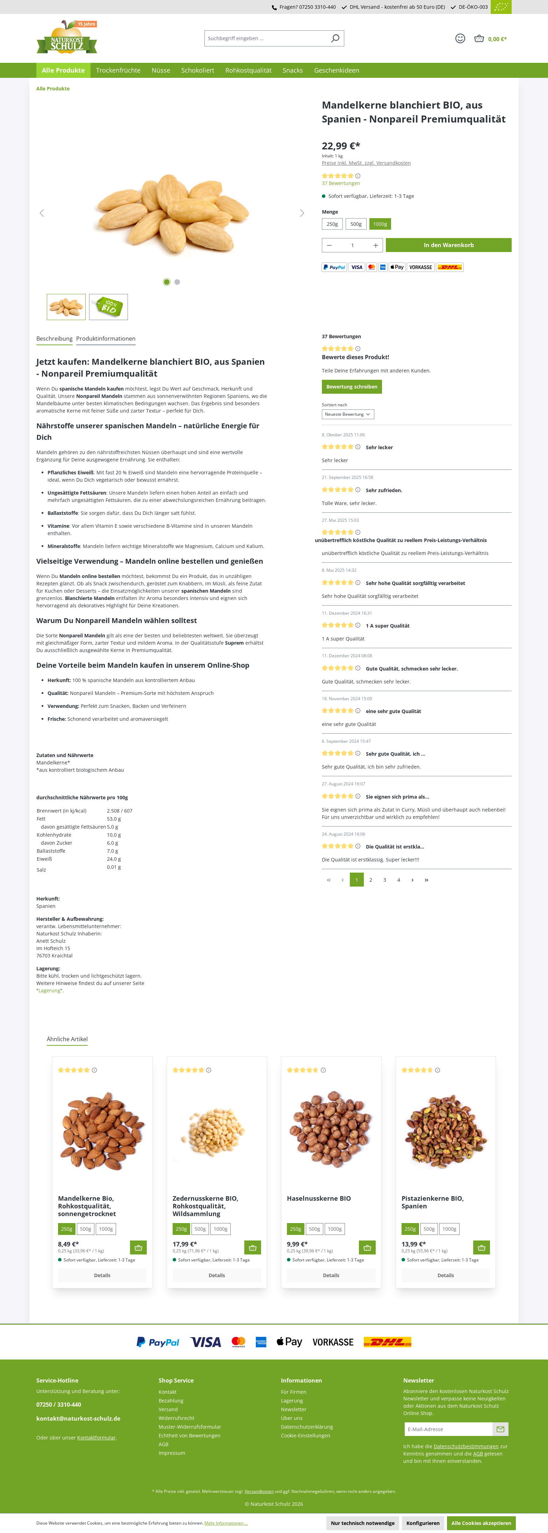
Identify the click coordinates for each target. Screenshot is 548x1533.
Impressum (172, 1453)
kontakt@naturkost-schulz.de (78, 1418)
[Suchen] (335, 38)
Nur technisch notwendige (363, 1523)
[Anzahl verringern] (329, 245)
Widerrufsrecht (176, 1418)
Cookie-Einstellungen (305, 1435)
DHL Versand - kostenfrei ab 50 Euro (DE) (397, 6)
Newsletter (294, 1409)
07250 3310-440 (317, 6)
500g (356, 224)
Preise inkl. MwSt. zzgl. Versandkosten (366, 163)
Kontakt (167, 1391)
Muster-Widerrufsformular (190, 1426)
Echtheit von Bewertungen (190, 1435)
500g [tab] (85, 1228)
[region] (172, 229)
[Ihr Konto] (460, 38)
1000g (380, 224)
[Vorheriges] (41, 213)
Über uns (292, 1418)
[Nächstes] (302, 213)
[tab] (54, 339)
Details (102, 1275)
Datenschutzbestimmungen (466, 1446)
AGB (163, 1444)
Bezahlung (171, 1400)
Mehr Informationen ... (226, 1523)
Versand (168, 1409)
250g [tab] (66, 1228)
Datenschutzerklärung (307, 1426)
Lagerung (49, 990)
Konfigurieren (423, 1523)
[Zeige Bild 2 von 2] (177, 282)
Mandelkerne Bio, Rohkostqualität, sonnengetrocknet (87, 1205)
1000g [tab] (106, 1228)
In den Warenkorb (449, 245)
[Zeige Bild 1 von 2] (167, 282)
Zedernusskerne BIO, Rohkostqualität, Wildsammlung (205, 1205)
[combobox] (265, 38)
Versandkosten (259, 1491)
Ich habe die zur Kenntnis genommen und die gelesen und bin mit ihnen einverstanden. (455, 1453)
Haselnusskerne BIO (319, 1198)
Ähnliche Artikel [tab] (67, 1039)
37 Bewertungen (341, 183)
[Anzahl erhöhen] (376, 245)
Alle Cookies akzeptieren (481, 1523)
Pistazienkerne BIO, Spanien (433, 1202)
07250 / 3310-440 (58, 1404)
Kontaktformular (96, 1437)
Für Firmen (294, 1391)
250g (332, 224)
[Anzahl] (352, 245)
